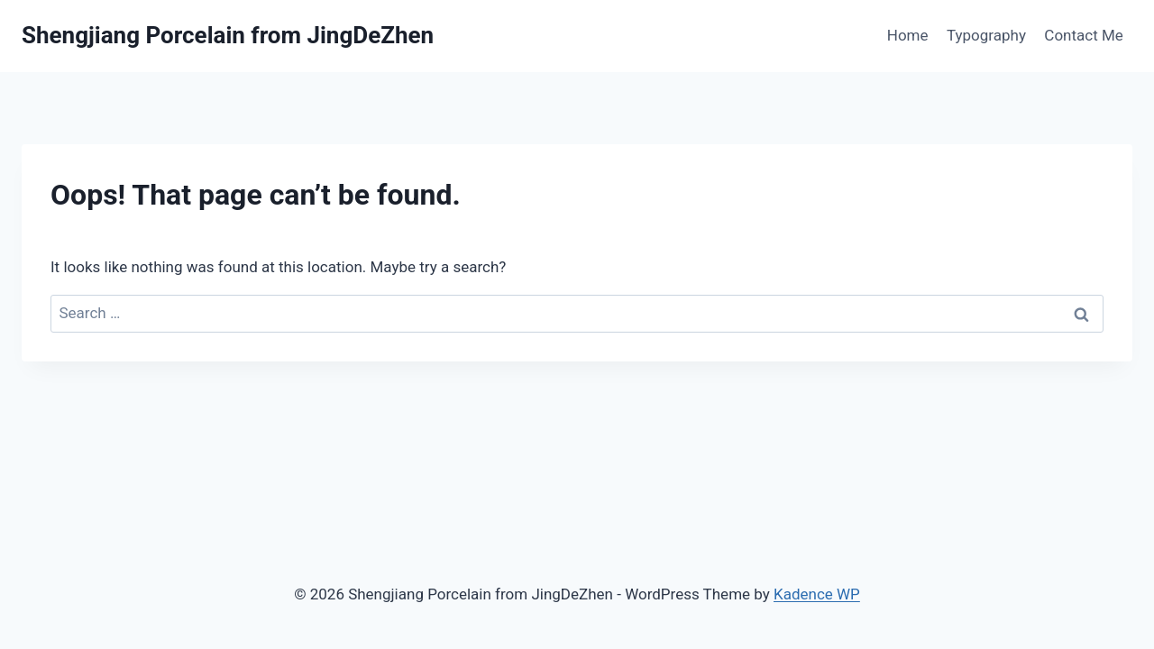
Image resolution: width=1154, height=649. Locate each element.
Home (908, 35)
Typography (986, 35)
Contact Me (1083, 35)
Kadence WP (817, 594)
